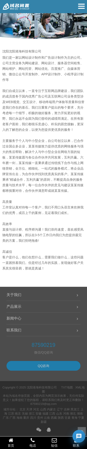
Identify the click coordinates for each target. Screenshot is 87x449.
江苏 (11, 413)
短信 (54, 442)
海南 (19, 417)
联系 (76, 442)
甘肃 (67, 417)
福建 (45, 413)
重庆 (26, 417)
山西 (43, 409)
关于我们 (13, 295)
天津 (29, 409)
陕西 (61, 417)
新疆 (44, 422)
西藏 (54, 417)
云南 (47, 417)
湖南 (80, 413)
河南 (66, 413)
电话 (33, 442)
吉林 (67, 409)
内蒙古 (51, 409)
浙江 (32, 413)
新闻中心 (13, 318)
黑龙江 (75, 409)
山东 (59, 413)
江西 (52, 413)
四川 (33, 417)
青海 (74, 417)
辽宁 (60, 409)
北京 (22, 409)
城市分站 (9, 409)
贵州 (40, 417)
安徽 (38, 413)
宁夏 (81, 417)
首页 (11, 442)
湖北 (73, 413)
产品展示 (13, 306)
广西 (13, 417)
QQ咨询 (43, 366)
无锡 (25, 413)
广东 (6, 417)
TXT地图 (67, 387)
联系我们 (13, 330)
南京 (18, 413)
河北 (36, 409)
